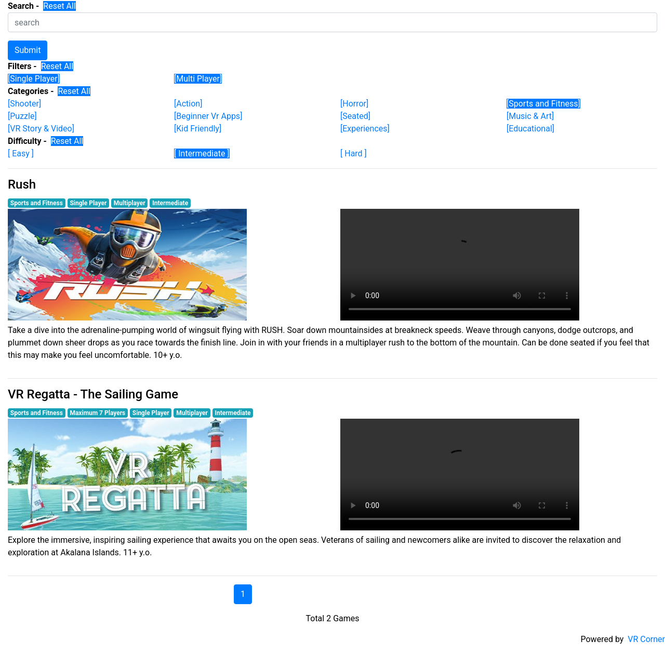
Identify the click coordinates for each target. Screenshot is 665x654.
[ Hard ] (353, 153)
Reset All (59, 6)
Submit (28, 50)
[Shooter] (24, 104)
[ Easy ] (21, 153)
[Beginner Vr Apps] (208, 116)
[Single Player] (34, 79)
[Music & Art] (530, 116)
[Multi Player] (198, 79)
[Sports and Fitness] (543, 104)
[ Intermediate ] (202, 153)
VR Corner (646, 639)
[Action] (188, 104)
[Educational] (530, 129)
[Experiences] (365, 129)
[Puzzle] (22, 116)
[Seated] (355, 116)
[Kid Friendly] (197, 129)
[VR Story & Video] (41, 129)
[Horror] (354, 104)
